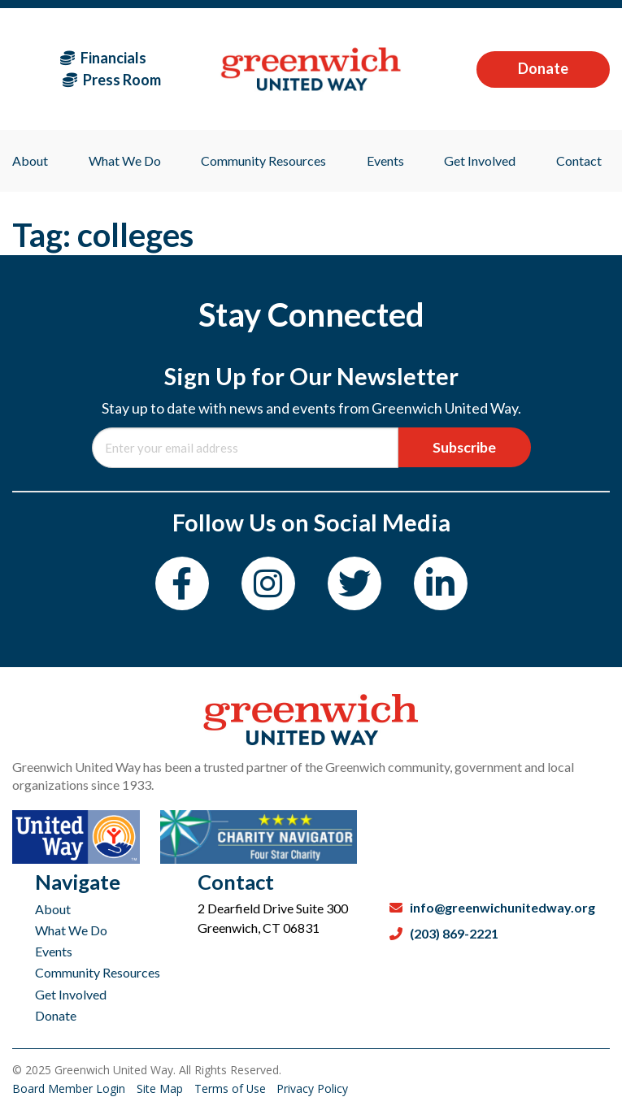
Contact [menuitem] (579, 160)
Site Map (161, 1088)
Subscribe (464, 448)
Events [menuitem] (385, 160)
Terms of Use (232, 1088)
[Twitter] (355, 584)
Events (53, 951)
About (53, 909)
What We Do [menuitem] (125, 160)
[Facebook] (181, 584)
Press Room (112, 80)
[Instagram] (268, 584)
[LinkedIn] (442, 584)
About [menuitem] (30, 160)
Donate (543, 68)
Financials (103, 58)
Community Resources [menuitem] (263, 160)
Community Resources (97, 972)
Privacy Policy (314, 1088)
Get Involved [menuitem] (479, 160)
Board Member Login (70, 1088)
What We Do (71, 930)
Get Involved (71, 994)
